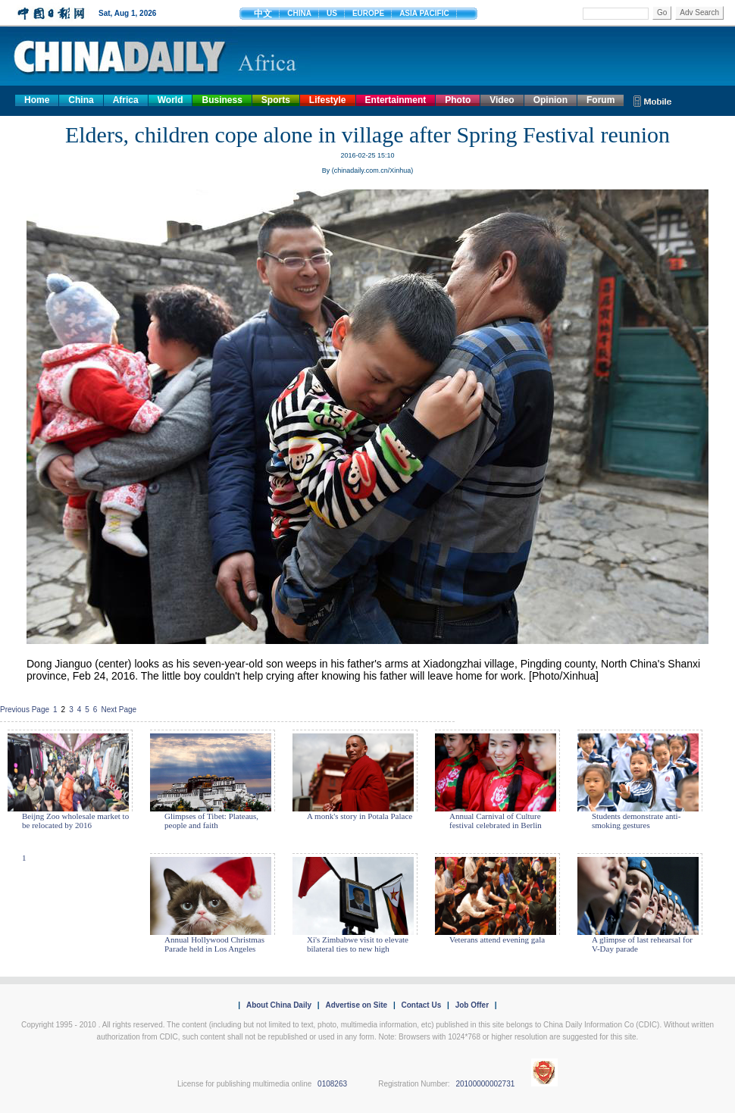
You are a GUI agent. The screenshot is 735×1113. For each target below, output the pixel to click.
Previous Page (24, 709)
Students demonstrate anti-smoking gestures (636, 820)
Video (501, 100)
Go (662, 12)
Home (36, 100)
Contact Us (421, 1005)
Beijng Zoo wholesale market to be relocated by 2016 (75, 820)
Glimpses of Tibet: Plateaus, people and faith (211, 820)
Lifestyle (327, 100)
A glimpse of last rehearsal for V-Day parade (642, 944)
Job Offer (472, 1005)
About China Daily (278, 1005)
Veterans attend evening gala (497, 939)
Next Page (118, 709)
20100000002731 (484, 1084)
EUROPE (368, 13)
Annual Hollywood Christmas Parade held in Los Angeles (214, 944)
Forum (600, 100)
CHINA (299, 13)
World (170, 100)
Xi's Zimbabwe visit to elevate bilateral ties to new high (357, 944)
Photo (458, 100)
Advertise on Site (356, 1005)
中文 (263, 13)
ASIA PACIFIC (424, 13)
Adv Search (699, 12)
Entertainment (396, 100)
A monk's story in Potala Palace (359, 816)
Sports (275, 100)
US (332, 13)
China (80, 100)
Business (222, 100)
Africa (126, 100)
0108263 (332, 1084)
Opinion (550, 100)
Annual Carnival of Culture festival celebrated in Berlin (495, 820)
